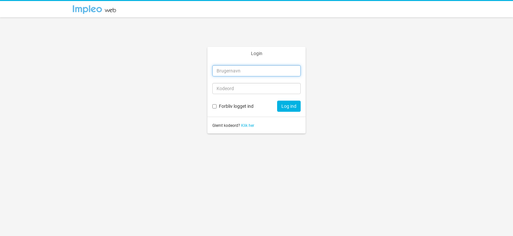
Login (256, 53)
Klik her (247, 125)
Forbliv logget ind (236, 106)
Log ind (288, 106)
